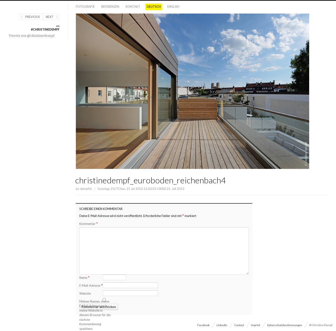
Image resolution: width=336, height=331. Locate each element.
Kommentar (88, 224)
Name (84, 277)
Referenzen (110, 6)
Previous (32, 17)
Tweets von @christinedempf (32, 36)
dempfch (86, 189)
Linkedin (222, 325)
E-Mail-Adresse (91, 285)
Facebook (203, 325)
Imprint (255, 325)
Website (85, 293)
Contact (239, 325)
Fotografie (85, 6)
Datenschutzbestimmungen (284, 325)
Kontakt (133, 6)
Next (49, 17)
